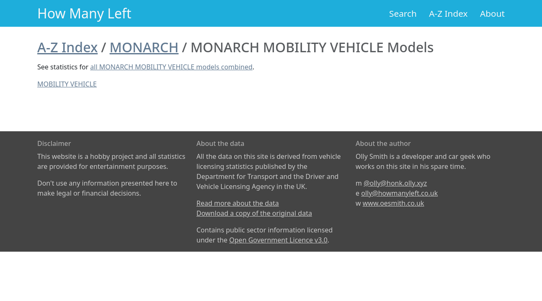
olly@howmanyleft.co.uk (399, 193)
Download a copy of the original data (254, 213)
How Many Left (84, 13)
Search (403, 13)
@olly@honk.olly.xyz (395, 183)
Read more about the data (237, 203)
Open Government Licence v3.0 (278, 240)
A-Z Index (448, 13)
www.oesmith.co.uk (393, 203)
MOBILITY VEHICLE (67, 84)
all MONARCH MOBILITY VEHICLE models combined (171, 66)
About (492, 13)
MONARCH (144, 47)
